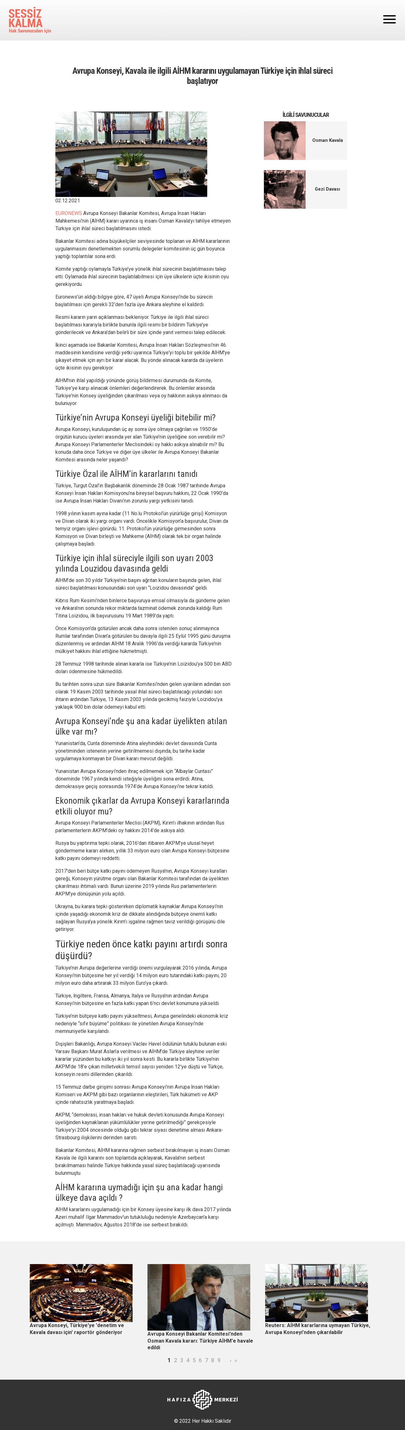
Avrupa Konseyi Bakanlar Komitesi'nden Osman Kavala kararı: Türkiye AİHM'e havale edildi (200, 1341)
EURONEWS (68, 213)
